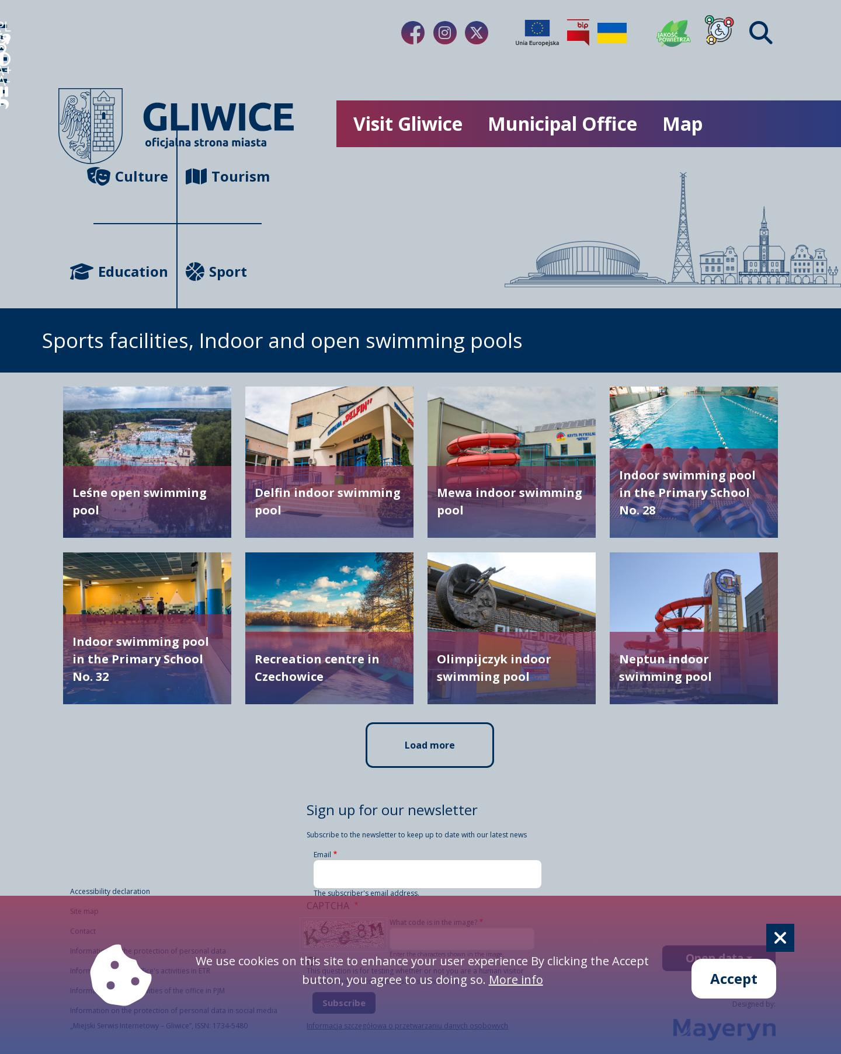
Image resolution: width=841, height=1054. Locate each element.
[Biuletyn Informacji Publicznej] (578, 32)
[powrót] (14, 301)
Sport (216, 271)
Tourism (224, 176)
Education (130, 271)
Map (682, 123)
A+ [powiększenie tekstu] (14, 189)
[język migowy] (14, 114)
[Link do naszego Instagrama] (445, 32)
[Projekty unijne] (537, 32)
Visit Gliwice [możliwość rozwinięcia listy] (408, 123)
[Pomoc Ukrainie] (612, 32)
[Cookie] (780, 938)
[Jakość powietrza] (674, 32)
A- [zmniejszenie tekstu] (14, 226)
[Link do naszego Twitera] (476, 32)
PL (14, 39)
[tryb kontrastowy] (14, 152)
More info (516, 979)
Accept (733, 978)
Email (322, 855)
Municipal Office (562, 123)
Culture (130, 176)
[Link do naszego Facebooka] (413, 32)
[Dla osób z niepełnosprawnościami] (719, 32)
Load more (430, 745)
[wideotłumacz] (14, 77)
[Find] (761, 32)
